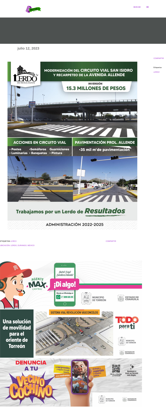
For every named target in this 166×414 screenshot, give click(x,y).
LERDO (157, 72)
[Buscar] (137, 7)
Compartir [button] (159, 58)
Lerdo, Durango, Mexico (23, 245)
